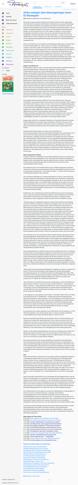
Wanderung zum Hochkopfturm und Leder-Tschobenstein (38, 463)
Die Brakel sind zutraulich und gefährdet (34, 470)
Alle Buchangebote (8, 94)
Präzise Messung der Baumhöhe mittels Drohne (36, 465)
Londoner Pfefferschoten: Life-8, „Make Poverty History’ (45, 438)
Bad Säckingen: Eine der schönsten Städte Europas (37, 450)
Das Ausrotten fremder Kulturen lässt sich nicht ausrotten (45, 420)
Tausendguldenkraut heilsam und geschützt (35, 466)
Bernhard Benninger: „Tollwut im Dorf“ (33, 461)
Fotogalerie (58, 6)
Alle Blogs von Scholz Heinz (31, 476)
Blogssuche (37, 6)
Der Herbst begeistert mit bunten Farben (34, 456)
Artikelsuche (48, 6)
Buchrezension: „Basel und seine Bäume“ (34, 457)
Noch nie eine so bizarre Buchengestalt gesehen (36, 472)
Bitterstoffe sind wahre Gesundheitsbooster (35, 446)
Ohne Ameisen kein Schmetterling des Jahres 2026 (37, 452)
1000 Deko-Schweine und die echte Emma (34, 454)
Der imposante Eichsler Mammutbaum (33, 468)
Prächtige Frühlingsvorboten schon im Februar (35, 448)
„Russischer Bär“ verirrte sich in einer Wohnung (36, 459)
